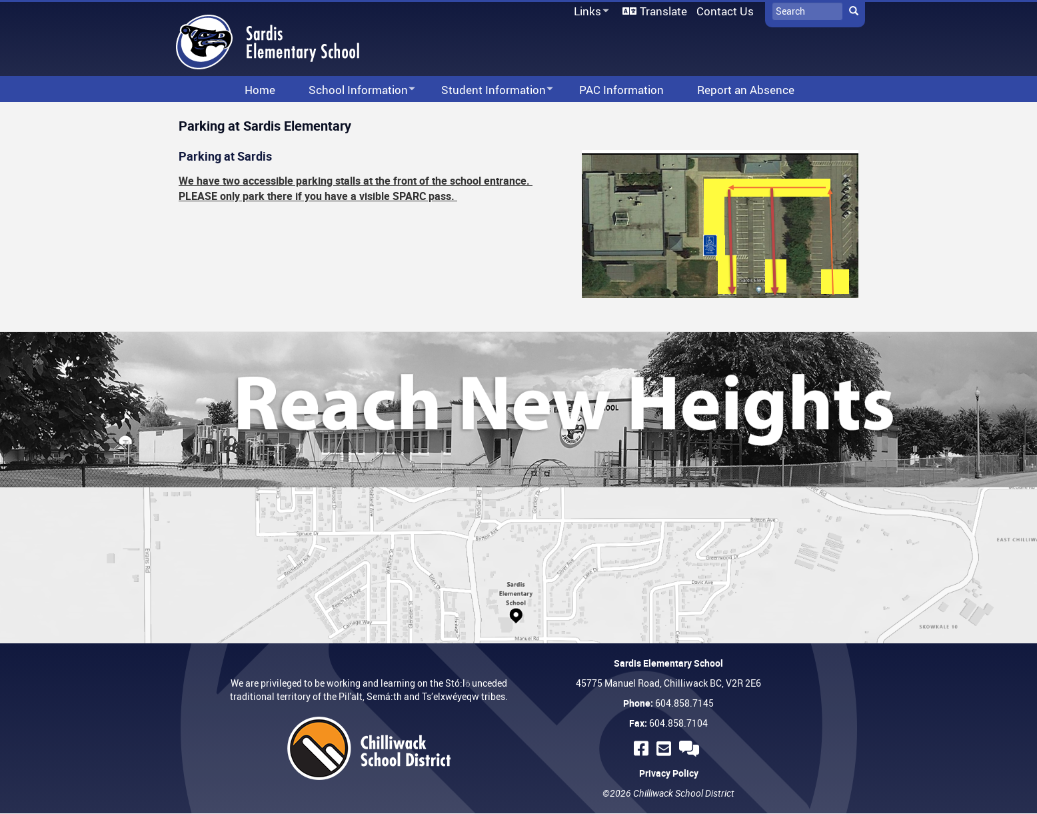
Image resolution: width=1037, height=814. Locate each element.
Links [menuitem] (589, 11)
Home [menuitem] (260, 89)
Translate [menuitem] (663, 11)
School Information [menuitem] (353, 90)
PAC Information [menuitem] (621, 89)
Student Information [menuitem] (488, 90)
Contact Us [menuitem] (725, 11)
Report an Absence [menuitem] (745, 89)
